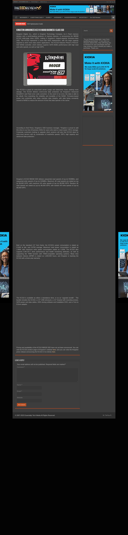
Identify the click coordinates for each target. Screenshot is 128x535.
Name (19, 385)
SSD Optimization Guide (35, 24)
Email (19, 391)
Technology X (34, 1)
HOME (16, 17)
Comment (21, 367)
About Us (42, 1)
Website (20, 397)
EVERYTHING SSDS (37, 17)
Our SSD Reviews (95, 17)
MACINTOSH (83, 17)
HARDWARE (57, 17)
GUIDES (48, 17)
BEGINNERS (23, 17)
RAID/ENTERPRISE (70, 17)
